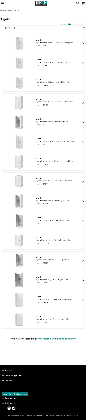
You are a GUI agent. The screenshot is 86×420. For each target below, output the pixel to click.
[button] (2, 3)
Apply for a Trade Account (15, 394)
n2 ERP (76, 415)
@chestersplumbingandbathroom (56, 338)
